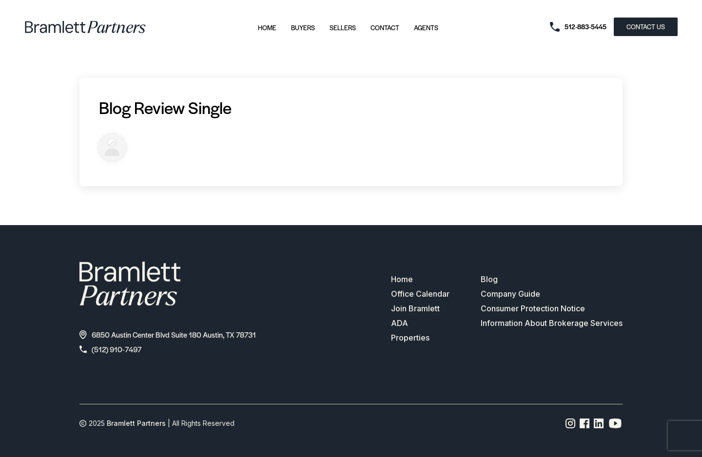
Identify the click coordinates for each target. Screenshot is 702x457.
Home (267, 27)
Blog (489, 279)
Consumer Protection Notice (533, 308)
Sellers (343, 27)
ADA (399, 323)
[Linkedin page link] (599, 423)
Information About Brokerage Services (552, 323)
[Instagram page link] (571, 423)
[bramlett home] (85, 27)
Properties (410, 338)
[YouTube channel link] (615, 423)
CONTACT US (645, 26)
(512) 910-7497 (110, 349)
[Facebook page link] (585, 423)
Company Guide (510, 294)
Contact (384, 27)
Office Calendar (420, 294)
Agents (426, 27)
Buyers (303, 27)
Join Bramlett (415, 308)
